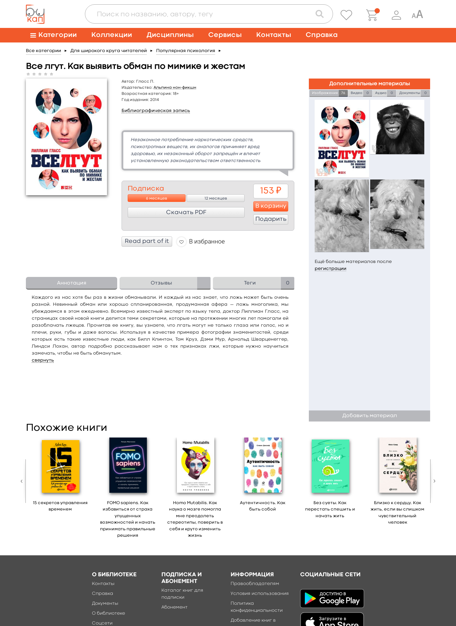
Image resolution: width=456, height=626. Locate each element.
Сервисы (225, 35)
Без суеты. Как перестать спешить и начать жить (330, 509)
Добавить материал (369, 416)
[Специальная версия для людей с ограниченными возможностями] (417, 15)
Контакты (273, 35)
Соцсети (102, 623)
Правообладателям (255, 584)
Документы (105, 604)
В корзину (270, 206)
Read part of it (147, 241)
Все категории (43, 51)
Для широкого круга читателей (108, 51)
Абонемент (174, 607)
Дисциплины (170, 35)
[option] (60, 477)
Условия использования (260, 594)
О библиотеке (108, 613)
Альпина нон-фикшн (175, 87)
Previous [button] (23, 481)
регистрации (330, 269)
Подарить (270, 219)
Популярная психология (185, 51)
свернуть (43, 360)
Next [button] (433, 481)
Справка (322, 35)
